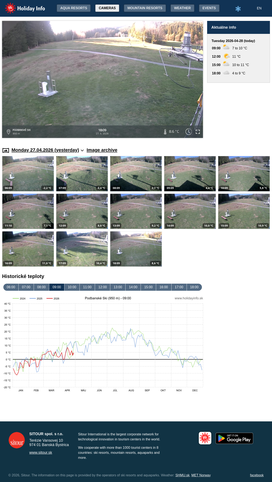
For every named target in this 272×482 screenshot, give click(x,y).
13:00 (118, 287)
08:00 (41, 287)
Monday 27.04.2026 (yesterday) (48, 150)
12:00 (102, 287)
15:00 (148, 287)
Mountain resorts (144, 8)
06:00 (11, 287)
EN (259, 8)
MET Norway (201, 475)
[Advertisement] (238, 111)
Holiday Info (21, 5)
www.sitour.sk (40, 452)
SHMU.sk (182, 475)
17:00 (179, 287)
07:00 (26, 287)
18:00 (194, 287)
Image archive (102, 150)
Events (209, 8)
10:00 (72, 287)
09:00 (57, 287)
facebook (257, 475)
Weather (182, 8)
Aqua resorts (73, 8)
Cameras (107, 8)
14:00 (133, 287)
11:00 (87, 287)
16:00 (163, 287)
